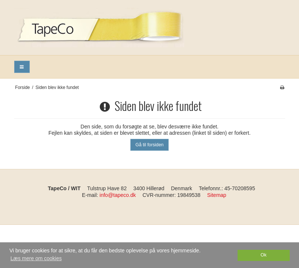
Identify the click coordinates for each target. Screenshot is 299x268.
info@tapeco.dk (117, 195)
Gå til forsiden (150, 144)
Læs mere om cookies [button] (36, 258)
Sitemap (216, 195)
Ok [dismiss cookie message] (264, 255)
